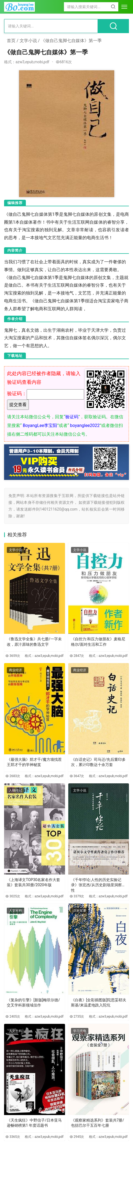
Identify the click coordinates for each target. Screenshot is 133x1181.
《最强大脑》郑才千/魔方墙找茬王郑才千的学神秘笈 (34, 762)
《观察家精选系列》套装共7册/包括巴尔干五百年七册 (97, 1123)
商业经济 (15, 670)
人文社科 (15, 911)
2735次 (77, 1016)
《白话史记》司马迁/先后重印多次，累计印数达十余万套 (98, 762)
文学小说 (28, 40)
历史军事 (79, 911)
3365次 (12, 1137)
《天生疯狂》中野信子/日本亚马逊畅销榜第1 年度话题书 (34, 1123)
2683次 (12, 776)
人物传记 (15, 790)
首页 (11, 40)
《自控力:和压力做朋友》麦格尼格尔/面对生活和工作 (98, 642)
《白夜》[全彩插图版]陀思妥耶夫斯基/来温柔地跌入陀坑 (98, 1003)
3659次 (12, 656)
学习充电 (79, 1031)
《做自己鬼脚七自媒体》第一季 (71, 40)
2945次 (77, 1137)
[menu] (124, 6)
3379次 (77, 896)
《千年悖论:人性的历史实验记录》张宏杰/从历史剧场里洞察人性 (98, 883)
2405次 (12, 1016)
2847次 (77, 656)
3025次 (12, 896)
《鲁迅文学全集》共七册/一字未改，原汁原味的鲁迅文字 (34, 642)
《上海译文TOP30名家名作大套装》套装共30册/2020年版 (33, 882)
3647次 (77, 776)
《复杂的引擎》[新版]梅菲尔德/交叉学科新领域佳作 (33, 1003)
